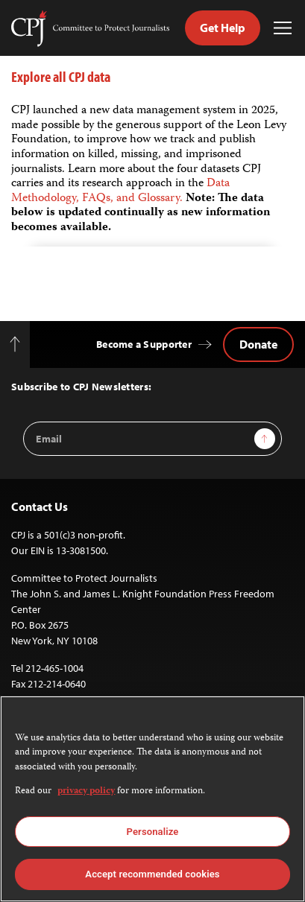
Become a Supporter (144, 344)
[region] (152, 799)
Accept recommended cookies (152, 874)
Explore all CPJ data (60, 76)
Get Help (222, 27)
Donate (258, 344)
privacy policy (86, 791)
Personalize (153, 831)
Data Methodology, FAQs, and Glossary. (120, 191)
